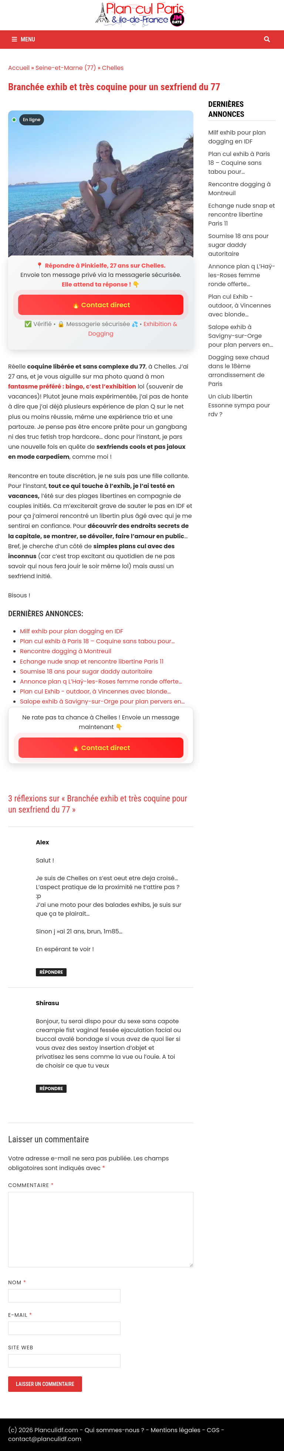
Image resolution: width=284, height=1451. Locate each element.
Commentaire (31, 1185)
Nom (17, 1282)
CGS (213, 1430)
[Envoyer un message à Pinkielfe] (100, 184)
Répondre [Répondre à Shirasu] (51, 1088)
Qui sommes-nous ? (114, 1430)
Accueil (19, 68)
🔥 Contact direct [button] (101, 304)
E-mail (20, 1315)
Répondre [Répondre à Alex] (51, 972)
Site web (20, 1347)
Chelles (113, 68)
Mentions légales (175, 1430)
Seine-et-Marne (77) (66, 68)
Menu (23, 39)
